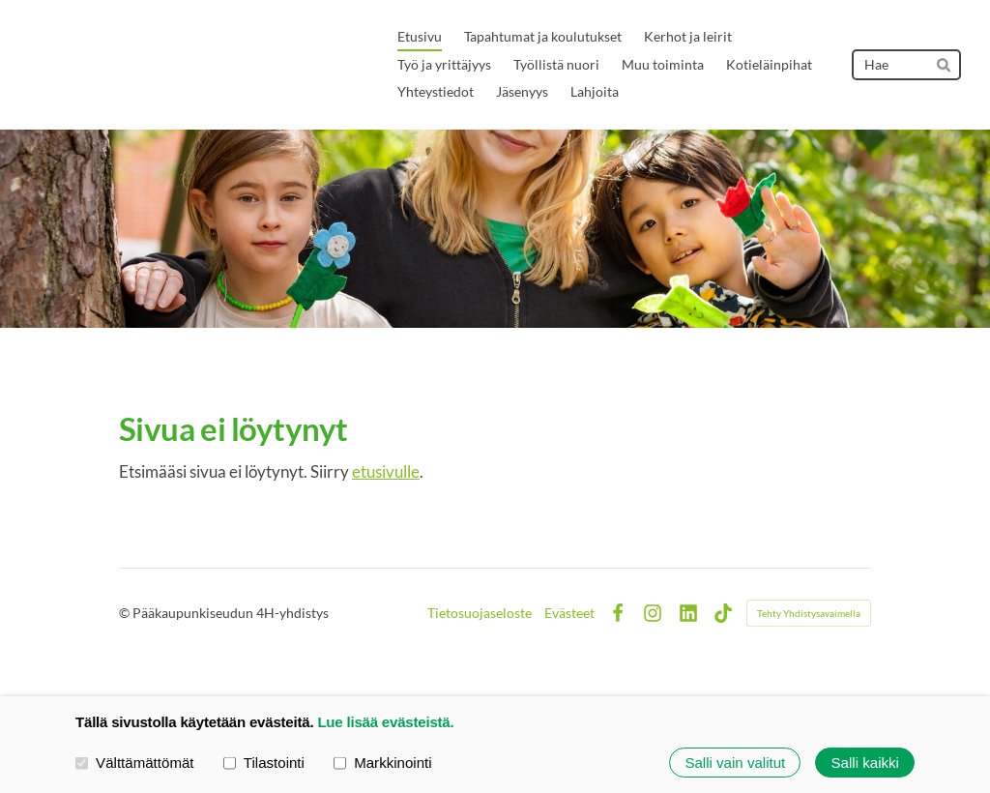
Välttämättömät (134, 761)
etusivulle (386, 471)
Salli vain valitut (734, 762)
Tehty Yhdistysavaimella (808, 613)
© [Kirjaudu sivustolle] (125, 612)
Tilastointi (264, 761)
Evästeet (569, 613)
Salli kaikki (865, 762)
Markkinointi (383, 761)
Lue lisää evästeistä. (385, 722)
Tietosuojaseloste (479, 613)
